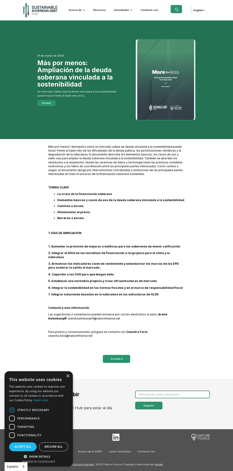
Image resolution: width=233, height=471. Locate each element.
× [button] (67, 376)
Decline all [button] (54, 447)
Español (12, 466)
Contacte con (149, 10)
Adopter (159, 464)
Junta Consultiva (120, 451)
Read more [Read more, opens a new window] (41, 400)
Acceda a (117, 358)
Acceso (46, 103)
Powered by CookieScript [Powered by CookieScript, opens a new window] (39, 461)
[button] (76, 10)
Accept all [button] (23, 447)
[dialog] (39, 418)
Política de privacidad (82, 464)
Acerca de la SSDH (90, 451)
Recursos (99, 10)
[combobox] (16, 466)
